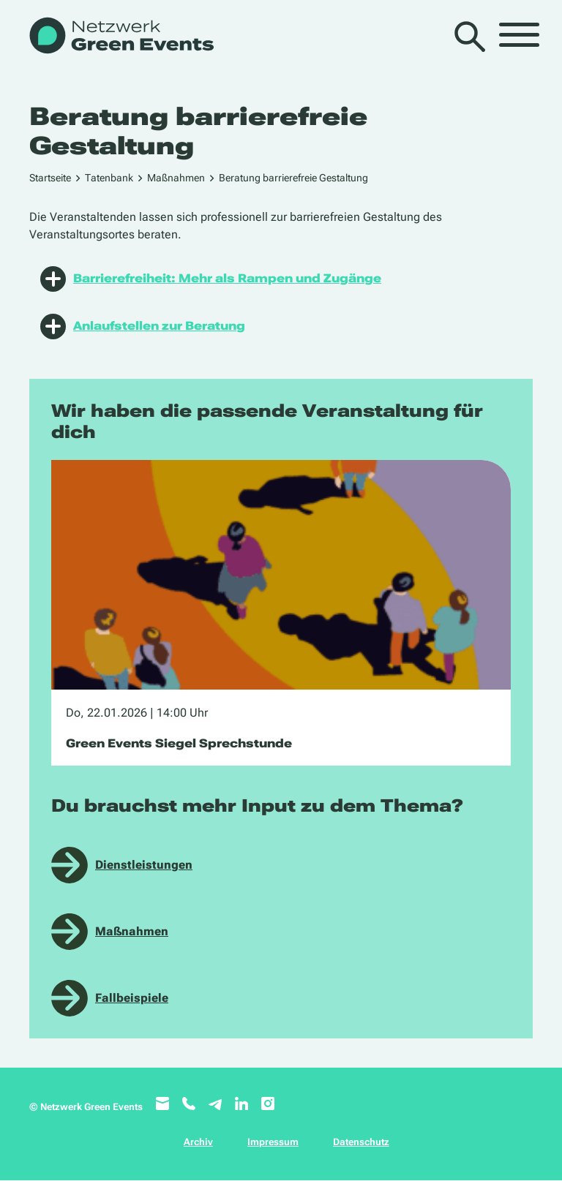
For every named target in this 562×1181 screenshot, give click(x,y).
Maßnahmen (176, 178)
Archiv (198, 1141)
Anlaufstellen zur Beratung (142, 326)
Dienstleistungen (143, 865)
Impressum (273, 1141)
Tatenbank (109, 178)
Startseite (50, 178)
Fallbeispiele (131, 998)
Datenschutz (361, 1141)
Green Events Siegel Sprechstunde (179, 743)
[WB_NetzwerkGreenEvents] (120, 37)
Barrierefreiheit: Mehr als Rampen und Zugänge (210, 279)
